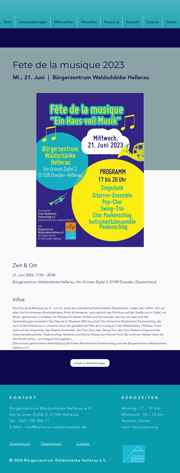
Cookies (83, 443)
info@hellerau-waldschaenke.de (56, 427)
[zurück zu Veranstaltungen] (89, 363)
